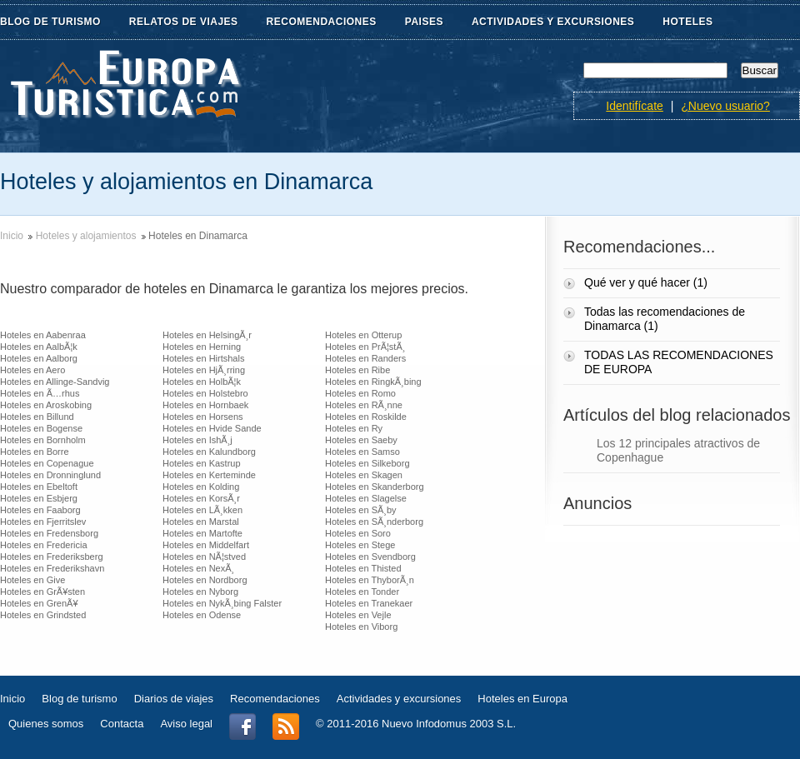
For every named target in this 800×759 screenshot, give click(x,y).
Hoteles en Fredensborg (49, 533)
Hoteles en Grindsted (43, 615)
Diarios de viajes (173, 698)
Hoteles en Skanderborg (374, 487)
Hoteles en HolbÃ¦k (201, 382)
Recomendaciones (275, 698)
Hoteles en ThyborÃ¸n (369, 580)
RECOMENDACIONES (332, 22)
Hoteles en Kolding (200, 487)
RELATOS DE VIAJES (193, 22)
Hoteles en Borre (34, 452)
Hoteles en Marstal (200, 522)
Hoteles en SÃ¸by (361, 510)
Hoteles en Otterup (363, 335)
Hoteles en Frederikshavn (52, 568)
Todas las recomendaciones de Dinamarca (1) (664, 318)
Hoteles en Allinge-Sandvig (54, 382)
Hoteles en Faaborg (40, 510)
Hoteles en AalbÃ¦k (39, 347)
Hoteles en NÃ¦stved (204, 557)
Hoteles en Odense (201, 615)
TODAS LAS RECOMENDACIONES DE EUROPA (678, 362)
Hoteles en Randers (365, 358)
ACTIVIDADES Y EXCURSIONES (553, 21)
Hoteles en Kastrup (201, 463)
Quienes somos (45, 723)
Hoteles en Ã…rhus (39, 393)
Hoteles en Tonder (362, 592)
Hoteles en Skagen (363, 475)
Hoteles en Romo (360, 393)
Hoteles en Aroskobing (46, 405)
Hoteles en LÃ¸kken (202, 510)
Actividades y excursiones (399, 698)
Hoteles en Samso (362, 452)
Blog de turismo (79, 698)
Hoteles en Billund (37, 417)
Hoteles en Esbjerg (39, 498)
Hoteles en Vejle (358, 615)
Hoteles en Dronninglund (50, 475)
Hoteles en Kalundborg (209, 452)
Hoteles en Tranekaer (368, 603)
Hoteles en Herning (201, 347)
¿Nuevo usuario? (725, 105)
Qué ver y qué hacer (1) (647, 282)
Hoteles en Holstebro (205, 393)
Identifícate (634, 105)
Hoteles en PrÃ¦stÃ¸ (365, 347)
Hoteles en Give (32, 580)
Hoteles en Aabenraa (43, 335)
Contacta (121, 723)
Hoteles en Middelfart (205, 545)
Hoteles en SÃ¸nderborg (374, 522)
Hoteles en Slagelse (366, 498)
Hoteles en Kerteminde (209, 475)
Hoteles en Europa (523, 698)
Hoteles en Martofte (202, 533)
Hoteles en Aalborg (39, 358)
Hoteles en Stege (360, 545)
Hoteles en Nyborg (200, 592)
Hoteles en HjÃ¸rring (203, 370)
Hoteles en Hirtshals (203, 358)
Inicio (11, 236)
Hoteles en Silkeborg (367, 463)
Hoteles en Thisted (363, 568)
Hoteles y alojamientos (86, 236)
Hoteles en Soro (358, 533)
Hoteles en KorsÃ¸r (201, 498)
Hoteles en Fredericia (44, 545)
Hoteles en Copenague (47, 463)
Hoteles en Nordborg (205, 580)
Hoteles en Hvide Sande (212, 428)
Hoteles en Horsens (202, 417)
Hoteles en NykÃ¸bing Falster (222, 603)
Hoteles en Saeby (361, 440)
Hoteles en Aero (32, 370)
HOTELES (687, 21)
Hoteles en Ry (353, 428)
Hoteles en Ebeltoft (39, 487)
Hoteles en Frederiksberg (51, 557)
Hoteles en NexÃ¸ (198, 568)
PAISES (434, 22)
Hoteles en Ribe (357, 370)
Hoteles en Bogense (41, 428)
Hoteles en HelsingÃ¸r (207, 335)
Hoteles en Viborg (361, 627)
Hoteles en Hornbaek (205, 405)
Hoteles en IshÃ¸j (197, 440)
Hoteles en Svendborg (370, 557)
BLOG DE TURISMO (60, 22)
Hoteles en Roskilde (366, 417)
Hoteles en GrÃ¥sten (42, 592)
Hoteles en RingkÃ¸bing (373, 382)
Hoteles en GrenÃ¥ (39, 603)
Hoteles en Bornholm (43, 440)
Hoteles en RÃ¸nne (363, 405)
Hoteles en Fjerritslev (43, 522)
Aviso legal (186, 723)
